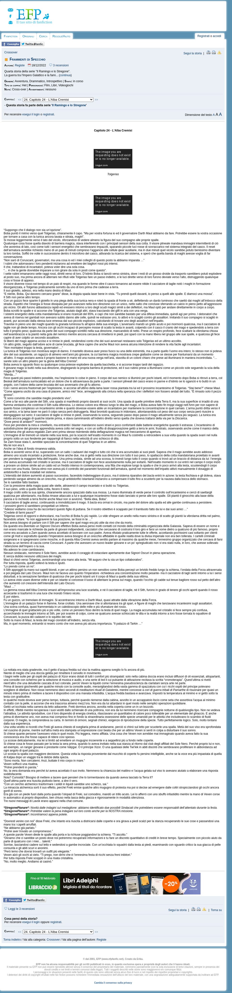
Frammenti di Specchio (27, 59)
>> (96, 99)
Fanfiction (10, 36)
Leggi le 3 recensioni (19, 909)
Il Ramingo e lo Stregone (69, 105)
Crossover (11, 52)
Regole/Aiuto (61, 36)
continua (65, 75)
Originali (28, 36)
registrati (48, 114)
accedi (217, 36)
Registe (20, 65)
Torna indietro (12, 939)
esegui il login (31, 114)
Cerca (43, 36)
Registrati (203, 36)
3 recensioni (59, 65)
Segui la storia (192, 53)
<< (19, 99)
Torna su (216, 910)
